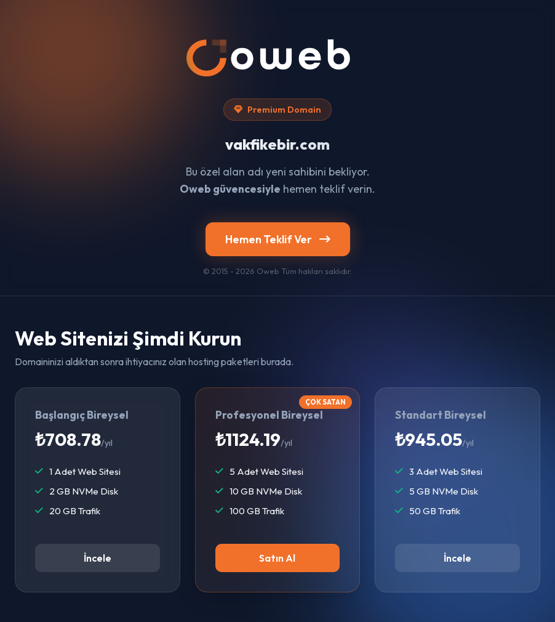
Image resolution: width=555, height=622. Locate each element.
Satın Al (277, 558)
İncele (97, 558)
